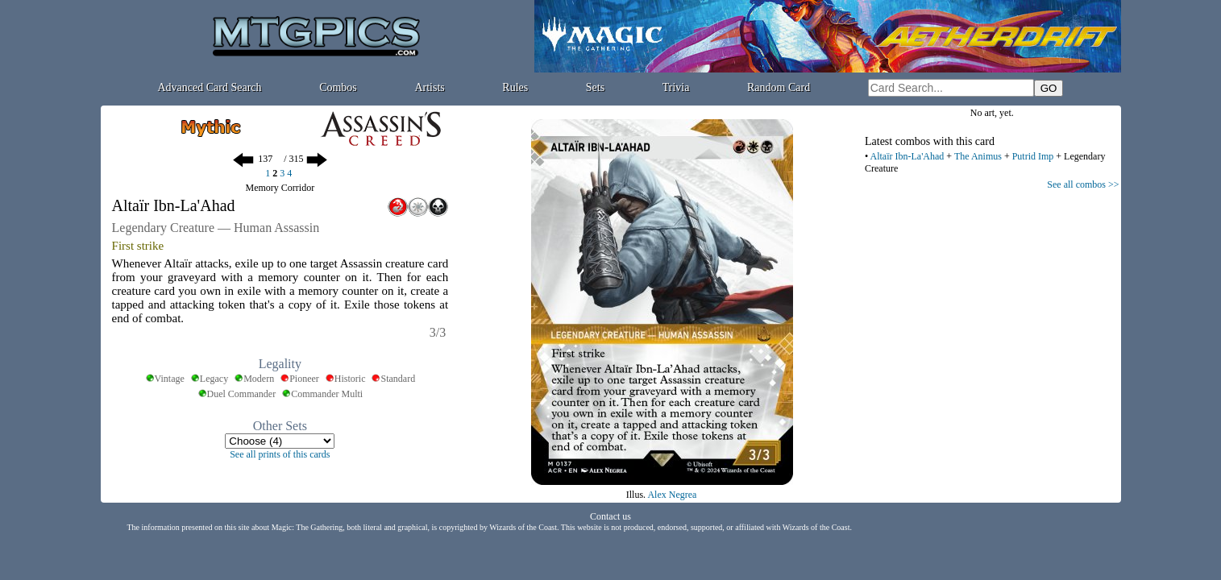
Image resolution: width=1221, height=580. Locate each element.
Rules (515, 87)
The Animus (978, 156)
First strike (138, 245)
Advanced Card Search (209, 87)
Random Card (778, 87)
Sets (595, 87)
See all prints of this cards (280, 454)
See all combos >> (1083, 184)
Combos (338, 87)
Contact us (610, 516)
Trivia (676, 87)
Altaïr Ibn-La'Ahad (907, 156)
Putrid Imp (1033, 156)
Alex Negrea (671, 494)
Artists (429, 87)
